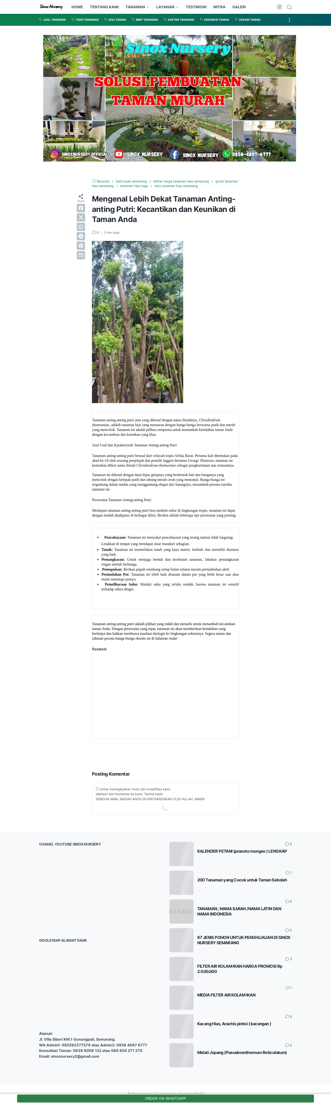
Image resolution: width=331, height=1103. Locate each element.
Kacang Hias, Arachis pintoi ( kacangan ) (234, 1023)
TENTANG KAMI (104, 7)
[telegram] (81, 236)
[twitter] (81, 217)
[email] (81, 255)
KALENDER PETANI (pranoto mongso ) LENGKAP (242, 851)
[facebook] (81, 208)
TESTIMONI (196, 7)
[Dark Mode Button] (279, 7)
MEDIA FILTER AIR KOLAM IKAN (226, 995)
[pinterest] (81, 246)
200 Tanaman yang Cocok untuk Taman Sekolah (242, 880)
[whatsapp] (81, 227)
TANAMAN (135, 7)
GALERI (239, 7)
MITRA (219, 7)
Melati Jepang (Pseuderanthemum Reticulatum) (242, 1052)
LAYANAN (165, 7)
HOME (77, 7)
